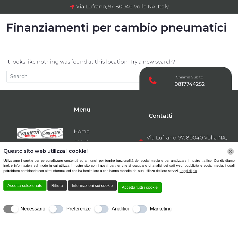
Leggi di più (188, 171)
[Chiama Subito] (152, 80)
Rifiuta (57, 185)
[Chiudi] (231, 152)
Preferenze (78, 208)
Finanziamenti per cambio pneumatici (116, 27)
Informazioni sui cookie (92, 185)
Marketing (161, 208)
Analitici (120, 208)
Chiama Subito (189, 77)
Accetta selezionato (24, 185)
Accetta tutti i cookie (140, 187)
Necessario (32, 208)
